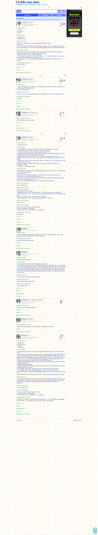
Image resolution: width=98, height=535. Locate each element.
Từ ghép (20, 106)
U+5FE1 (23, 81)
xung (23, 22)
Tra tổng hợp (19, 4)
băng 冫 (32, 24)
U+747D (23, 274)
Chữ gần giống (22, 128)
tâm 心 (32, 81)
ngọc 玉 (33, 274)
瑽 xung (43, 19)
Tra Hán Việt (27, 15)
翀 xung (53, 19)
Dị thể (19, 70)
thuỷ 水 (32, 139)
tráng (32, 112)
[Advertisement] (41, 259)
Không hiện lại (90, 533)
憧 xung (28, 19)
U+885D (23, 377)
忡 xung (23, 19)
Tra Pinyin (59, 15)
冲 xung (18, 19)
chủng (33, 320)
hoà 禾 (32, 322)
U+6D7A (23, 230)
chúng (28, 320)
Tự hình (20, 67)
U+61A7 (23, 114)
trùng (28, 22)
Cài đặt (72, 533)
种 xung (48, 19)
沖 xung (33, 19)
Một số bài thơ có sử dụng (23, 72)
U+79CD (23, 322)
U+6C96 (23, 139)
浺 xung (38, 19)
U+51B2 (23, 24)
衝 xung (58, 19)
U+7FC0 (23, 361)
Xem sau (80, 533)
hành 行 (33, 377)
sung (28, 79)
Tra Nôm (45, 15)
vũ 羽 (33, 361)
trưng (28, 359)
